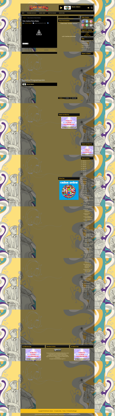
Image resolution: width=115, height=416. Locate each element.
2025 (84, 161)
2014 (84, 181)
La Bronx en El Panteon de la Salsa (87, 224)
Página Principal (40, 50)
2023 (84, 164)
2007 (84, 192)
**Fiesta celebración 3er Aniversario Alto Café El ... (88, 256)
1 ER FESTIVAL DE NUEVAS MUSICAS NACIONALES (88, 251)
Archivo (67, 98)
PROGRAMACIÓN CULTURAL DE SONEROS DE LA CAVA (87, 235)
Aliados (61, 98)
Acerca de (74, 98)
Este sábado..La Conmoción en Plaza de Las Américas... (87, 266)
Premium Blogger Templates (64, 414)
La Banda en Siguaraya (86, 227)
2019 (84, 172)
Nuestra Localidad (52, 13)
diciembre (86, 195)
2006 (84, 194)
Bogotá (87, 34)
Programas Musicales (31, 13)
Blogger (75, 411)
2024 (84, 162)
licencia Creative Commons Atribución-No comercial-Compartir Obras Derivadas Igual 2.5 (59, 357)
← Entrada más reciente (27, 50)
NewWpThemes (42, 414)
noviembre (86, 283)
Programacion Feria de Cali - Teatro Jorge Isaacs (87, 270)
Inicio (23, 13)
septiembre (86, 287)
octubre (85, 285)
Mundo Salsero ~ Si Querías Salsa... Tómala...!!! (56, 411)
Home (24, 17)
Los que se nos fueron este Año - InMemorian (87, 240)
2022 (84, 166)
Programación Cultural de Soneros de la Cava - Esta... (88, 244)
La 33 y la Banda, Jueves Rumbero (87, 217)
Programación (85, 43)
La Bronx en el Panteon (86, 214)
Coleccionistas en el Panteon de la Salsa (87, 231)
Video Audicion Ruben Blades (31, 21)
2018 (84, 174)
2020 (84, 170)
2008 (84, 190)
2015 (84, 179)
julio (85, 291)
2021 (84, 168)
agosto (85, 289)
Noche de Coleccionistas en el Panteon (88, 206)
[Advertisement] (39, 66)
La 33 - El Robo (86, 203)
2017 (84, 176)
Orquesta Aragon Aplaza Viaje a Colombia (87, 279)
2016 (84, 177)
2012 (84, 183)
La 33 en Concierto (87, 276)
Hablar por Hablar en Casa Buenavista (88, 248)
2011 (84, 185)
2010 (84, 187)
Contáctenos (62, 13)
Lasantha (56, 414)
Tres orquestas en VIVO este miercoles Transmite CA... (87, 260)
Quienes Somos (42, 13)
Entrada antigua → (52, 50)
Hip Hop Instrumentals (75, 414)
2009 (84, 188)
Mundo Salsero (28, 23)
